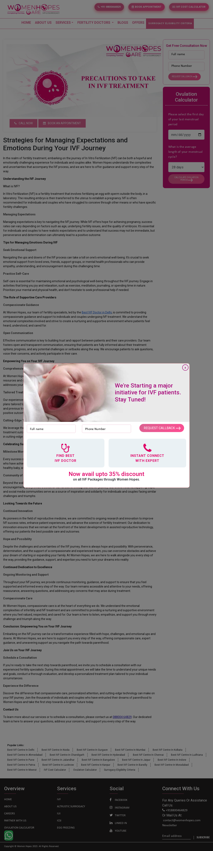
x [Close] (185, 367)
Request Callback (162, 428)
